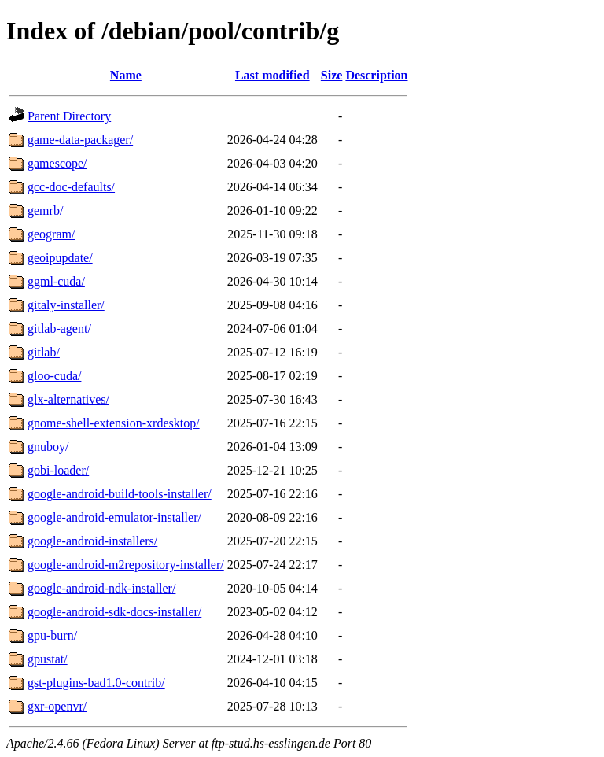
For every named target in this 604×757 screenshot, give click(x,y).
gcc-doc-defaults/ (71, 187)
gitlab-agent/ (59, 328)
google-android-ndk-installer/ (101, 588)
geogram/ (51, 234)
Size (332, 75)
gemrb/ (45, 210)
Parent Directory (69, 116)
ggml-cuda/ (56, 281)
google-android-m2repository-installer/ (126, 564)
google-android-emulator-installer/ (114, 517)
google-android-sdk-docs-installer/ (114, 612)
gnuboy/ (48, 446)
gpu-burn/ (52, 635)
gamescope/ (57, 163)
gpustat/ (48, 659)
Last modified (272, 75)
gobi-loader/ (58, 470)
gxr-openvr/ (57, 706)
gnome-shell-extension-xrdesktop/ (114, 423)
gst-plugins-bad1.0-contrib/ (96, 682)
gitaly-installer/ (66, 305)
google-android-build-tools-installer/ (120, 493)
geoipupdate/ (60, 257)
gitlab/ (44, 352)
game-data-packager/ (80, 139)
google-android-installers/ (92, 541)
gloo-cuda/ (54, 375)
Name (126, 75)
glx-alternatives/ (68, 399)
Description (376, 75)
